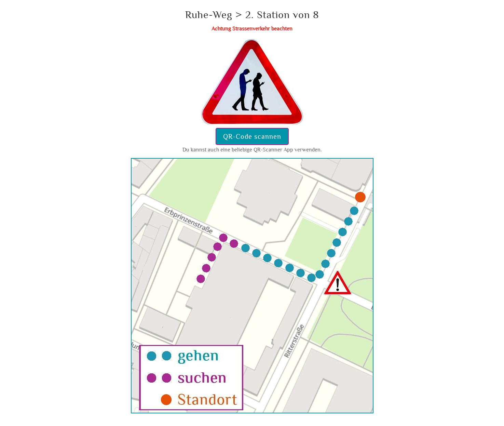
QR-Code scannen (252, 136)
